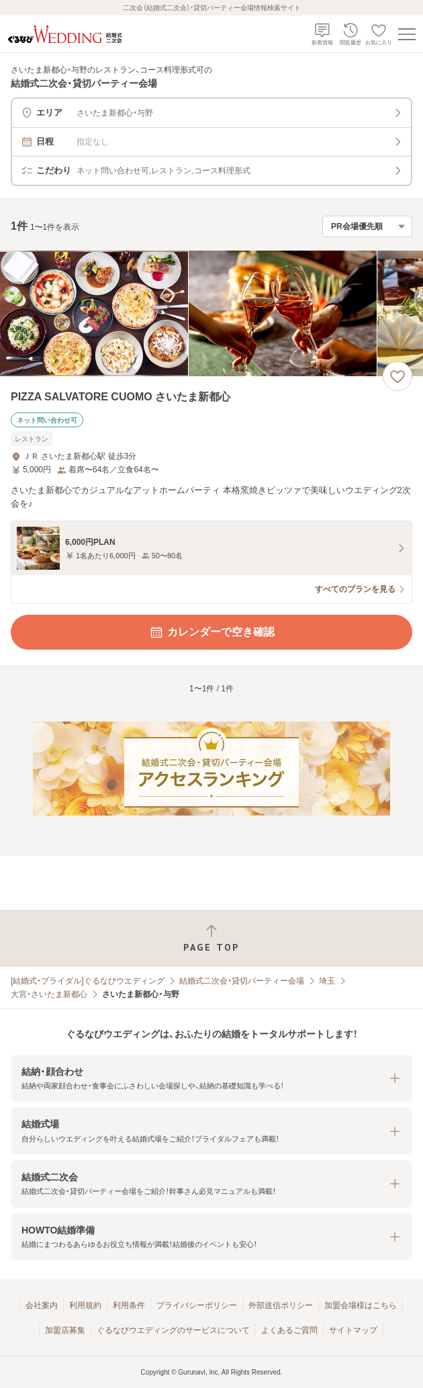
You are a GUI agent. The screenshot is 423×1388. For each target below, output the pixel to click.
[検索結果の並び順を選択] (367, 226)
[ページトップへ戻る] (211, 938)
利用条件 (129, 1305)
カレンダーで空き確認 (211, 632)
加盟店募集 (65, 1330)
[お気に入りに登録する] (397, 376)
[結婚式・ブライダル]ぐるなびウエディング (87, 981)
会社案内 (42, 1305)
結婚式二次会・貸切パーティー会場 (241, 981)
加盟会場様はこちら (360, 1305)
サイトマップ (353, 1330)
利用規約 (85, 1305)
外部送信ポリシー (280, 1305)
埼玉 (327, 981)
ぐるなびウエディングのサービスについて (173, 1330)
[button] (211, 1078)
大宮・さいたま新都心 (49, 994)
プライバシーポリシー (196, 1305)
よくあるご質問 (289, 1330)
